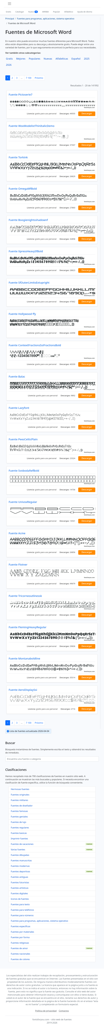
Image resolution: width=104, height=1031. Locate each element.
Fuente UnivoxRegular (23, 502)
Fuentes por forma (20, 937)
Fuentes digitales (19, 893)
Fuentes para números (22, 915)
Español (76, 58)
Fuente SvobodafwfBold (24, 470)
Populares (34, 58)
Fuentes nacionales (20, 953)
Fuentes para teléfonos (22, 909)
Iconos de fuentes (20, 898)
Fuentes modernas (20, 866)
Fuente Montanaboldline (24, 658)
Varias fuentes (18, 849)
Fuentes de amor (19, 948)
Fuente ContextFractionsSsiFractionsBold (35, 345)
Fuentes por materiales (22, 931)
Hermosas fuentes (20, 789)
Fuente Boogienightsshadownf (28, 220)
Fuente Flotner (18, 564)
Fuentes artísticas (19, 887)
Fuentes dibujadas (20, 855)
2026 (9, 64)
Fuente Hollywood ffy (22, 314)
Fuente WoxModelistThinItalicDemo (31, 126)
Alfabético (68, 11)
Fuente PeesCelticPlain (23, 439)
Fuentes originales (20, 794)
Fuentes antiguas (19, 876)
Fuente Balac (17, 376)
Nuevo (33, 11)
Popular (56, 11)
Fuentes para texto (20, 904)
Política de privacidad (46, 1010)
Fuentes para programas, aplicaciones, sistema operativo (39, 920)
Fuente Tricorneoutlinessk (25, 596)
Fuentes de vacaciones (22, 844)
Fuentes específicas (20, 926)
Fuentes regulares (20, 827)
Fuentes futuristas (20, 882)
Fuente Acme (17, 533)
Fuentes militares (19, 800)
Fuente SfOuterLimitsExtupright (29, 282)
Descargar (86, 113)
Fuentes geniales (19, 816)
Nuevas (48, 58)
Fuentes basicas (19, 833)
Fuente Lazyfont (19, 408)
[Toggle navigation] (9, 3)
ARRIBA (45, 11)
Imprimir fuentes (19, 838)
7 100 (28, 77)
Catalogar (19, 11)
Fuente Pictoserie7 (20, 94)
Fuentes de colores (20, 959)
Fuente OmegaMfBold (23, 188)
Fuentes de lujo (18, 822)
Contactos (64, 1010)
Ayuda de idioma (84, 11)
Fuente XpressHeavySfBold (26, 251)
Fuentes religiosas (20, 942)
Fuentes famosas (19, 811)
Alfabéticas (62, 58)
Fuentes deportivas (20, 871)
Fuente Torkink (18, 157)
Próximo (39, 77)
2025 (87, 58)
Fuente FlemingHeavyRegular (28, 627)
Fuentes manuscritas (21, 860)
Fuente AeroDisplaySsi (23, 690)
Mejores (20, 58)
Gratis (8, 11)
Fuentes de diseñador (22, 805)
